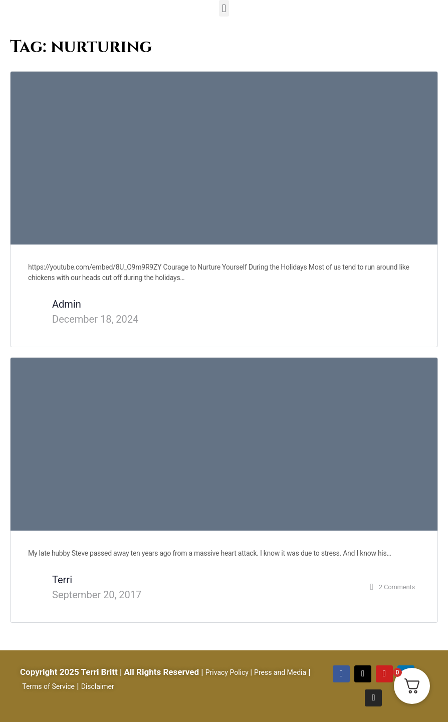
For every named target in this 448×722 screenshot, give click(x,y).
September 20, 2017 (96, 595)
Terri (62, 580)
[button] (224, 8)
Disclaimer (97, 686)
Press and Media (280, 672)
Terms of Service (48, 686)
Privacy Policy (227, 672)
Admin (66, 304)
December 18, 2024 (95, 319)
